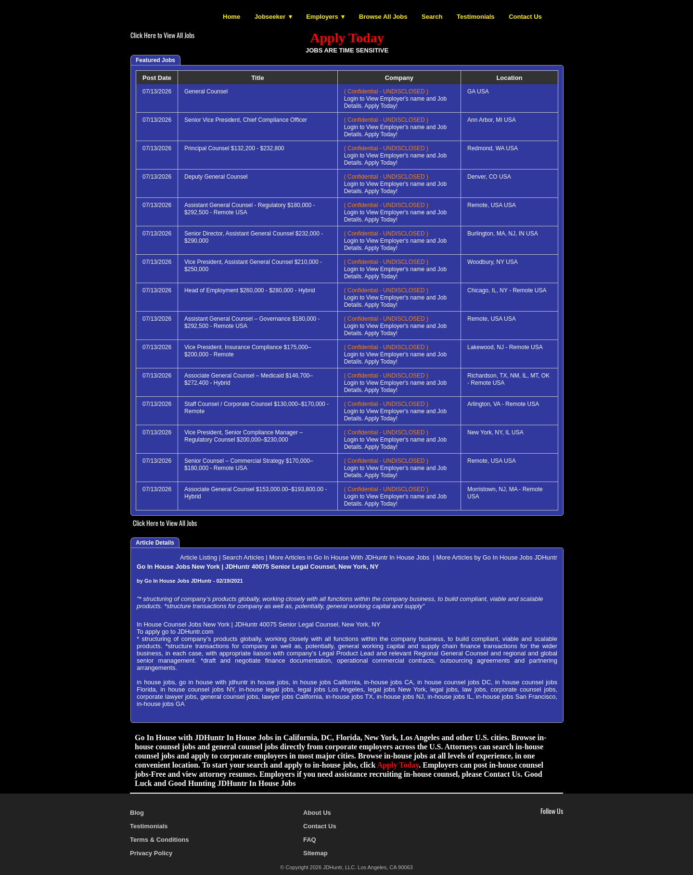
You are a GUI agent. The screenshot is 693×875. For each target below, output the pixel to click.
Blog (137, 812)
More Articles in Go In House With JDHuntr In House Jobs (350, 557)
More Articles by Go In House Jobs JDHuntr (496, 557)
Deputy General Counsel (215, 176)
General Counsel (206, 91)
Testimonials (476, 16)
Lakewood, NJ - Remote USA (505, 347)
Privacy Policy (151, 853)
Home (231, 16)
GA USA (478, 91)
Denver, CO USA (489, 176)
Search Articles (243, 557)
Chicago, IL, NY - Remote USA (507, 290)
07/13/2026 (156, 91)
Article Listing (198, 557)
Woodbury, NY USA (492, 262)
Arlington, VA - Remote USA (503, 404)
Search (432, 16)
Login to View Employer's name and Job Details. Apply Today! (395, 98)
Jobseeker (270, 16)
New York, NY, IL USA (495, 432)
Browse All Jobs (383, 16)
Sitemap (315, 853)
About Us (317, 812)
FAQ (309, 839)
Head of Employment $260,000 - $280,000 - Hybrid (249, 290)
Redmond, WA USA (492, 148)
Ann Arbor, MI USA (491, 120)
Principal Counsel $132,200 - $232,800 (234, 148)
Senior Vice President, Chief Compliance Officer (245, 120)
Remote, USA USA (491, 205)
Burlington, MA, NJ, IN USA (502, 233)
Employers (322, 16)
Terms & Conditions (159, 839)
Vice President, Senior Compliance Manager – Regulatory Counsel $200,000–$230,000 (243, 436)
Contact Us (525, 16)
